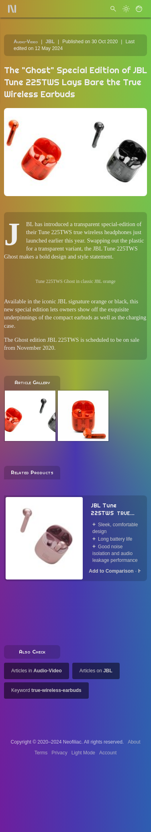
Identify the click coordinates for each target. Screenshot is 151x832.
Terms (41, 753)
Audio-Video (26, 41)
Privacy (59, 753)
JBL (50, 41)
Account (107, 753)
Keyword (46, 690)
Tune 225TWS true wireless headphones (85, 232)
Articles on (96, 671)
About (134, 742)
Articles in (36, 671)
